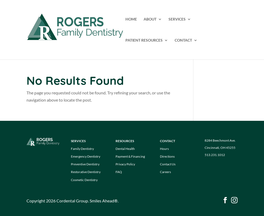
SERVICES (177, 19)
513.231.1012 (215, 155)
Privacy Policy (125, 164)
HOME (131, 19)
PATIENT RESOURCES (144, 40)
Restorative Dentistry (86, 172)
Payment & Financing (130, 156)
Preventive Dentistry (85, 164)
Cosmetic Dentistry (84, 180)
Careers (165, 172)
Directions (167, 156)
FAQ (119, 172)
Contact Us (167, 164)
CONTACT (183, 40)
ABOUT (150, 19)
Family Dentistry (82, 149)
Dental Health (125, 149)
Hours (164, 149)
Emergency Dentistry (85, 156)
